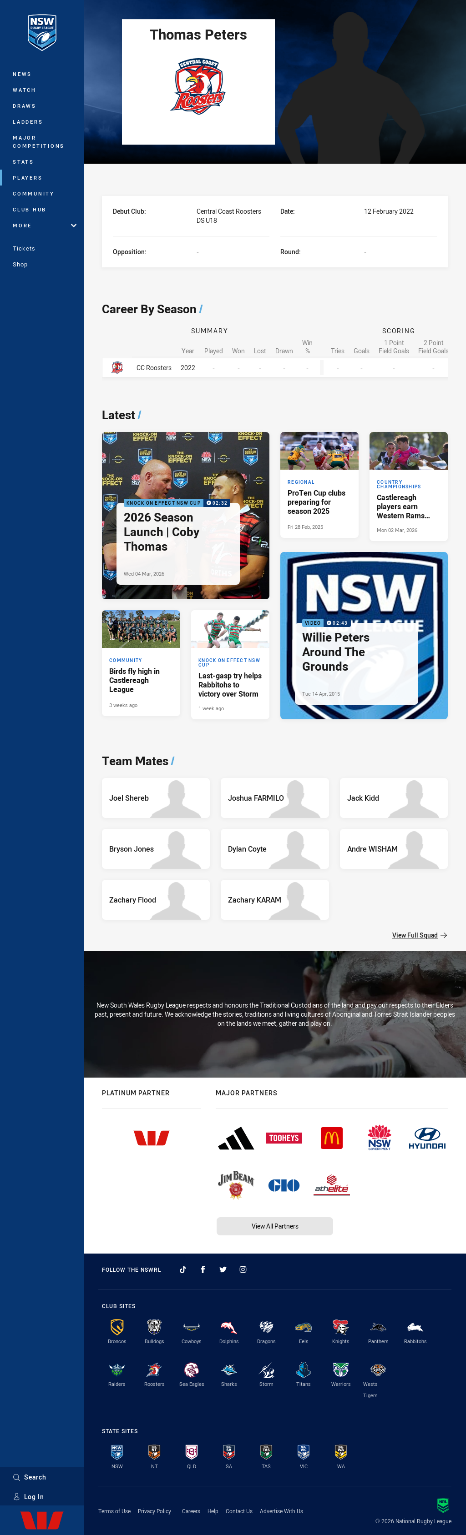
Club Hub (29, 209)
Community (34, 193)
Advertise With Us (281, 1511)
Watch (24, 89)
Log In (28, 1496)
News (22, 73)
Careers (191, 1511)
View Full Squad (419, 935)
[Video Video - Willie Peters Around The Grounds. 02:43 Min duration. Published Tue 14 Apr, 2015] (364, 635)
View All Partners (275, 1226)
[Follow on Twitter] (223, 1269)
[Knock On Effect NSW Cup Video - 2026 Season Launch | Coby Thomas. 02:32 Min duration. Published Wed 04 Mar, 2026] (185, 515)
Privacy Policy (154, 1511)
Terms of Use (114, 1511)
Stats (23, 161)
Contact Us (239, 1511)
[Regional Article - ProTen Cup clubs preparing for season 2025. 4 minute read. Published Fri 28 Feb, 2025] (319, 485)
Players (27, 177)
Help (213, 1511)
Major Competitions (39, 141)
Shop (20, 264)
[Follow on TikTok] (183, 1269)
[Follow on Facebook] (203, 1269)
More (44, 225)
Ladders (28, 121)
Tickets (24, 248)
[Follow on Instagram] (243, 1269)
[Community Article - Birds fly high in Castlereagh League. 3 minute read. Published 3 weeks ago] (141, 663)
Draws (24, 105)
